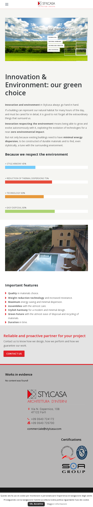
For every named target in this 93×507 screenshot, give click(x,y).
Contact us (18, 352)
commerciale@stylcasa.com (44, 429)
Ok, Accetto (36, 503)
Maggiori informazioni (57, 504)
